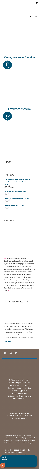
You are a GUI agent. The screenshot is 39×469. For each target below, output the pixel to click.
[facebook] (5, 353)
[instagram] (11, 353)
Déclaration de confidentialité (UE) (15, 438)
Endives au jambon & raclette (19, 57)
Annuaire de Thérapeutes (13, 435)
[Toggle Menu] (30, 16)
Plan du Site (16, 443)
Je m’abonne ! (8, 342)
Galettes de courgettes (19, 109)
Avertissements (28, 435)
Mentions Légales (27, 443)
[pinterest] (16, 353)
